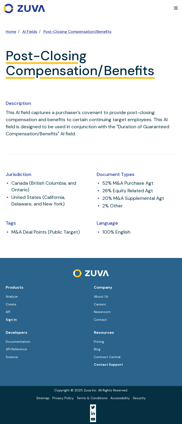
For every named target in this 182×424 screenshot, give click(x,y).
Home (11, 31)
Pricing (99, 341)
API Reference (16, 349)
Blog (97, 349)
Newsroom (102, 312)
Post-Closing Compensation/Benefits (77, 31)
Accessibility (120, 398)
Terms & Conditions (92, 398)
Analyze (12, 296)
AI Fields (29, 31)
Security (139, 398)
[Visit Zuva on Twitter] (93, 407)
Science (12, 357)
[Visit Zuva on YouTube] (93, 419)
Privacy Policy (63, 398)
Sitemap (43, 398)
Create (11, 304)
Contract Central (107, 357)
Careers (100, 304)
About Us (101, 296)
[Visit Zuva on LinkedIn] (93, 413)
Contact (100, 319)
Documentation (18, 341)
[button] (176, 8)
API (8, 312)
